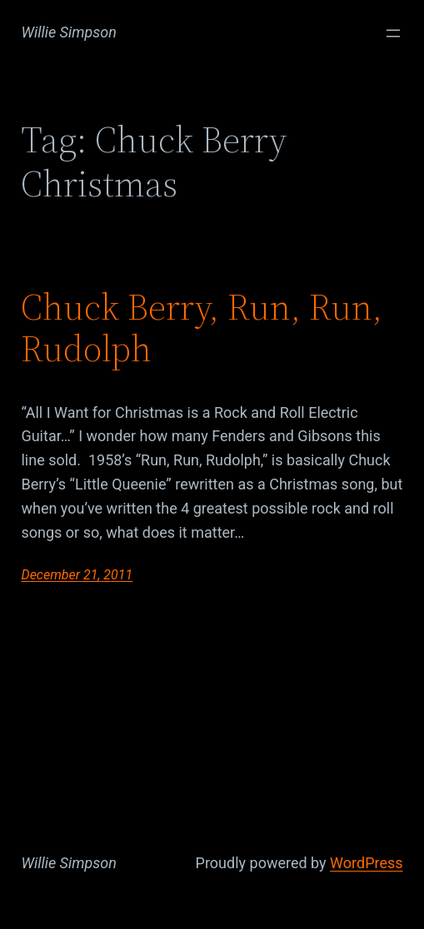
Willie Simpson (69, 32)
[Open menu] (393, 33)
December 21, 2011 (76, 575)
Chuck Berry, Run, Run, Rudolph (201, 328)
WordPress (366, 863)
